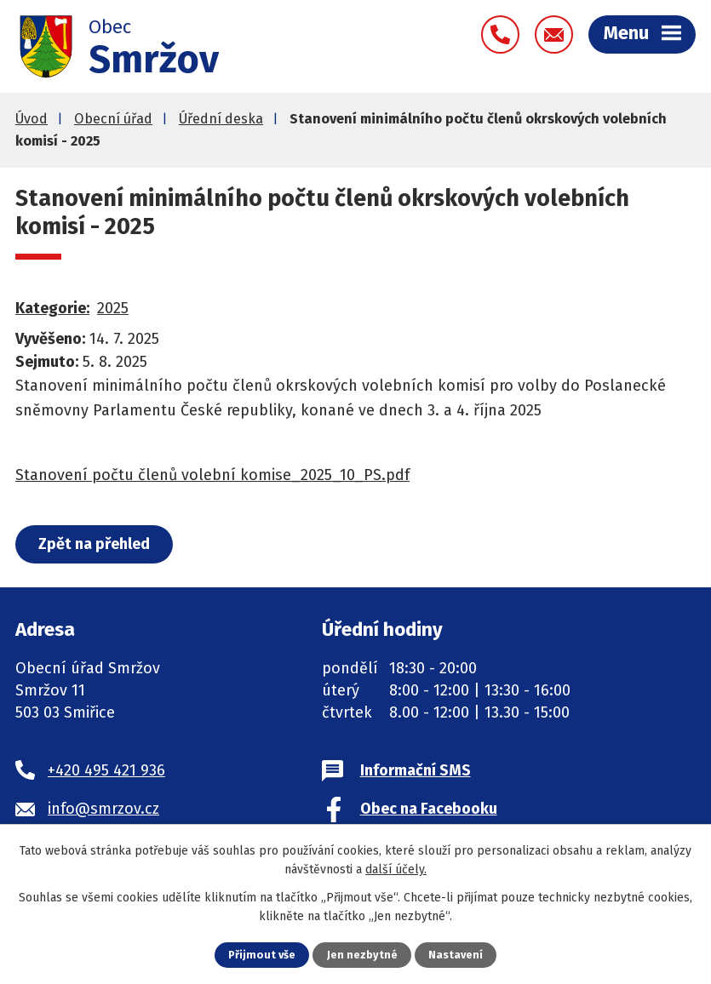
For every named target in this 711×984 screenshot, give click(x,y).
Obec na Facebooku (428, 808)
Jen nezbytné (362, 954)
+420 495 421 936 (106, 770)
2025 (113, 308)
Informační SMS (415, 770)
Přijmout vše (261, 954)
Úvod (31, 119)
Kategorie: (52, 308)
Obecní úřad (113, 119)
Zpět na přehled (94, 544)
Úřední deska (221, 119)
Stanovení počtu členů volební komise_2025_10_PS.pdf (212, 475)
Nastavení (455, 954)
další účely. (396, 869)
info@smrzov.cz (103, 808)
